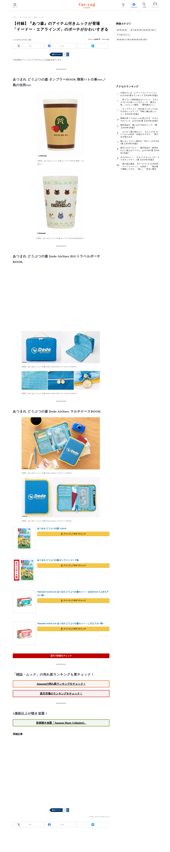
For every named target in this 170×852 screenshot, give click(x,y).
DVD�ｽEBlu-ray (123, 35)
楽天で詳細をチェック (61, 656)
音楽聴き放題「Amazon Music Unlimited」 (61, 722)
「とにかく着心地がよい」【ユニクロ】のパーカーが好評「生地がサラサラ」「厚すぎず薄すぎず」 (139, 134)
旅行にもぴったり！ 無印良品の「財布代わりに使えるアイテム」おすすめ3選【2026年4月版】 (140, 150)
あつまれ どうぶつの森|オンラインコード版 (58, 560)
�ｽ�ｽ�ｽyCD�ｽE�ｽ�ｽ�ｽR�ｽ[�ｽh (132, 39)
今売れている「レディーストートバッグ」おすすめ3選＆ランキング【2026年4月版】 (139, 94)
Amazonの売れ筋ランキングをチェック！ (61, 683)
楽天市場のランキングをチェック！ (61, 693)
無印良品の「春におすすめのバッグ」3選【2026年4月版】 (138, 126)
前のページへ (56, 54)
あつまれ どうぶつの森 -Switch (51, 528)
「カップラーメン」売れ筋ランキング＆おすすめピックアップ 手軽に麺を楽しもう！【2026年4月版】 (139, 111)
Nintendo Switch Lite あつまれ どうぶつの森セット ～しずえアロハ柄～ (71, 623)
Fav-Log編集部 (94, 39)
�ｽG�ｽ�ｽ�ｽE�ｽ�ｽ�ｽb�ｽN (143, 30)
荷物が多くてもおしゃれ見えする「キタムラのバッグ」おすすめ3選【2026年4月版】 (139, 119)
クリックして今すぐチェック (74, 534)
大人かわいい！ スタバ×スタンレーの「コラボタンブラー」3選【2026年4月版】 (139, 158)
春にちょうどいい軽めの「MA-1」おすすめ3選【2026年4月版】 (139, 142)
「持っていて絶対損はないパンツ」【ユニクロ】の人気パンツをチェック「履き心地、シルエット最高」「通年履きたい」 (139, 102)
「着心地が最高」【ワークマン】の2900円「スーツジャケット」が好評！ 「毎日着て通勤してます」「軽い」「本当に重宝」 (139, 166)
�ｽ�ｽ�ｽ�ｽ (122, 30)
